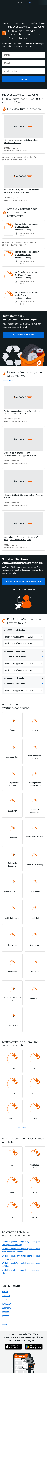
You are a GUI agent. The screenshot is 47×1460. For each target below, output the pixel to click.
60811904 (6, 1312)
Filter (23, 23)
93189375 (6, 1295)
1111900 (5, 1324)
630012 (5, 1300)
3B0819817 (6, 1308)
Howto (15, 23)
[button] (23, 630)
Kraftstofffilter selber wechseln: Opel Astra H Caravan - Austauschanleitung (27, 275)
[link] (23, 133)
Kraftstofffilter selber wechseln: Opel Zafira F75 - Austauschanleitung (27, 295)
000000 (5, 1320)
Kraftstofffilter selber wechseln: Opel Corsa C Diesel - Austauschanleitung (27, 255)
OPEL (43, 23)
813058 (5, 1291)
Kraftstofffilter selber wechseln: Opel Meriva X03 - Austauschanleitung (27, 227)
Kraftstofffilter (33, 23)
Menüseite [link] (5, 23)
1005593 (5, 1316)
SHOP (19, 2)
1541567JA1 (7, 1304)
